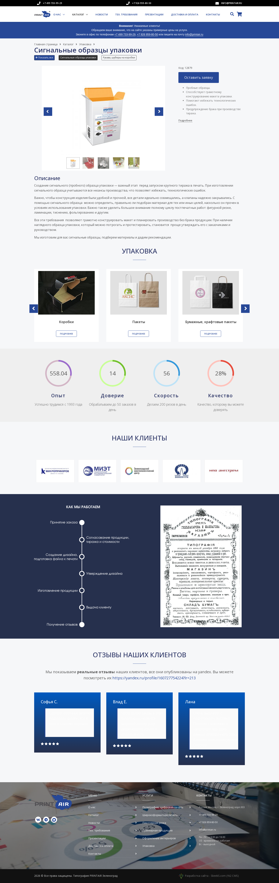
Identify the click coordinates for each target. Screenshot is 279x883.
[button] (45, 59)
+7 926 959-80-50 (141, 3)
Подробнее (185, 120)
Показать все (44, 57)
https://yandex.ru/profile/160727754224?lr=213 (154, 677)
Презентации (154, 14)
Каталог (78, 14)
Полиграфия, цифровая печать (162, 807)
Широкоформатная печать (160, 815)
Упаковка (85, 44)
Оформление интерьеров (159, 838)
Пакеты (138, 321)
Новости (101, 14)
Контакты (213, 14)
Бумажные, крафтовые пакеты (210, 321)
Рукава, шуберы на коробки (119, 57)
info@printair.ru (231, 3)
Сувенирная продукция (157, 830)
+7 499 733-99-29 (52, 3)
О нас (57, 14)
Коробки (66, 321)
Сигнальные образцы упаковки (78, 57)
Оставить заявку (198, 77)
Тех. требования (126, 14)
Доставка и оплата (184, 14)
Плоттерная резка (154, 823)
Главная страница (46, 44)
